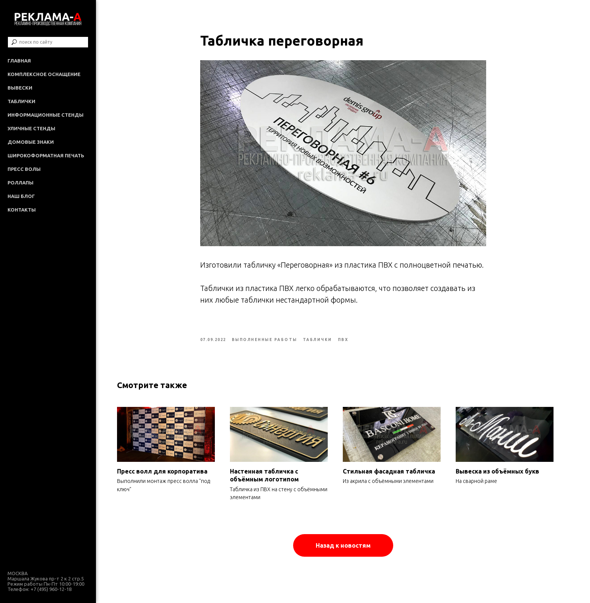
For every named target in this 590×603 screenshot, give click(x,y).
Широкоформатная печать (46, 155)
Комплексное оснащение (44, 74)
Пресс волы (24, 169)
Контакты (22, 209)
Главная (19, 60)
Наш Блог (21, 196)
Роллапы (20, 182)
